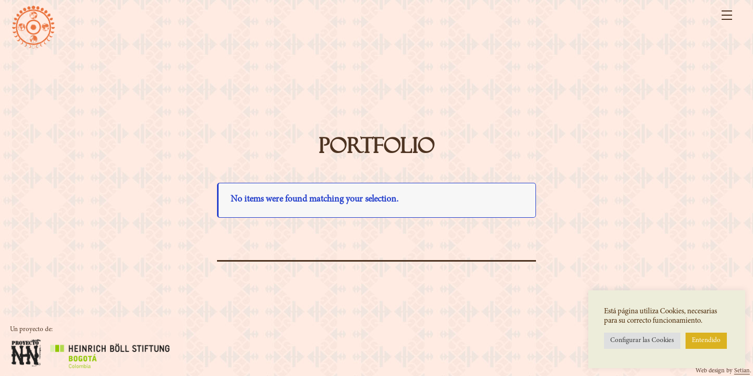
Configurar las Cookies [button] (642, 340)
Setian (742, 371)
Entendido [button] (706, 340)
